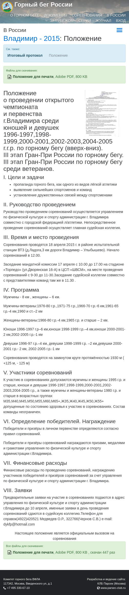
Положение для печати (33, 77)
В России (116, 15)
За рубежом (62, 21)
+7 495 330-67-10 (18, 587)
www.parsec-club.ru (113, 587)
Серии (85, 21)
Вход (121, 21)
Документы (55, 15)
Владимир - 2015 (31, 38)
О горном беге (24, 15)
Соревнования (87, 15)
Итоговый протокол (24, 55)
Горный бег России (43, 4)
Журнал (103, 21)
